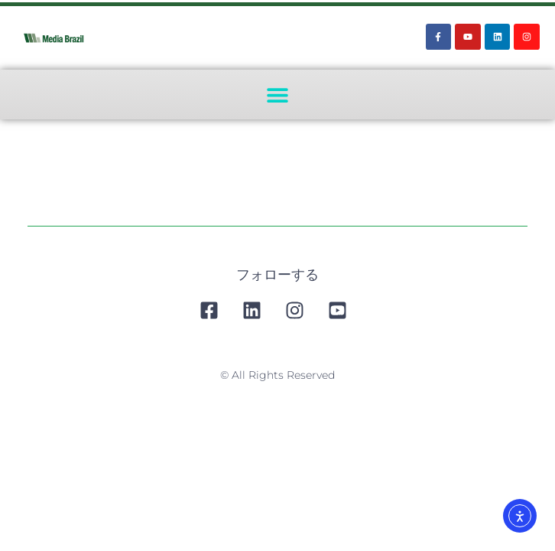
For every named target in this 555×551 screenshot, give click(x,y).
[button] (278, 94)
